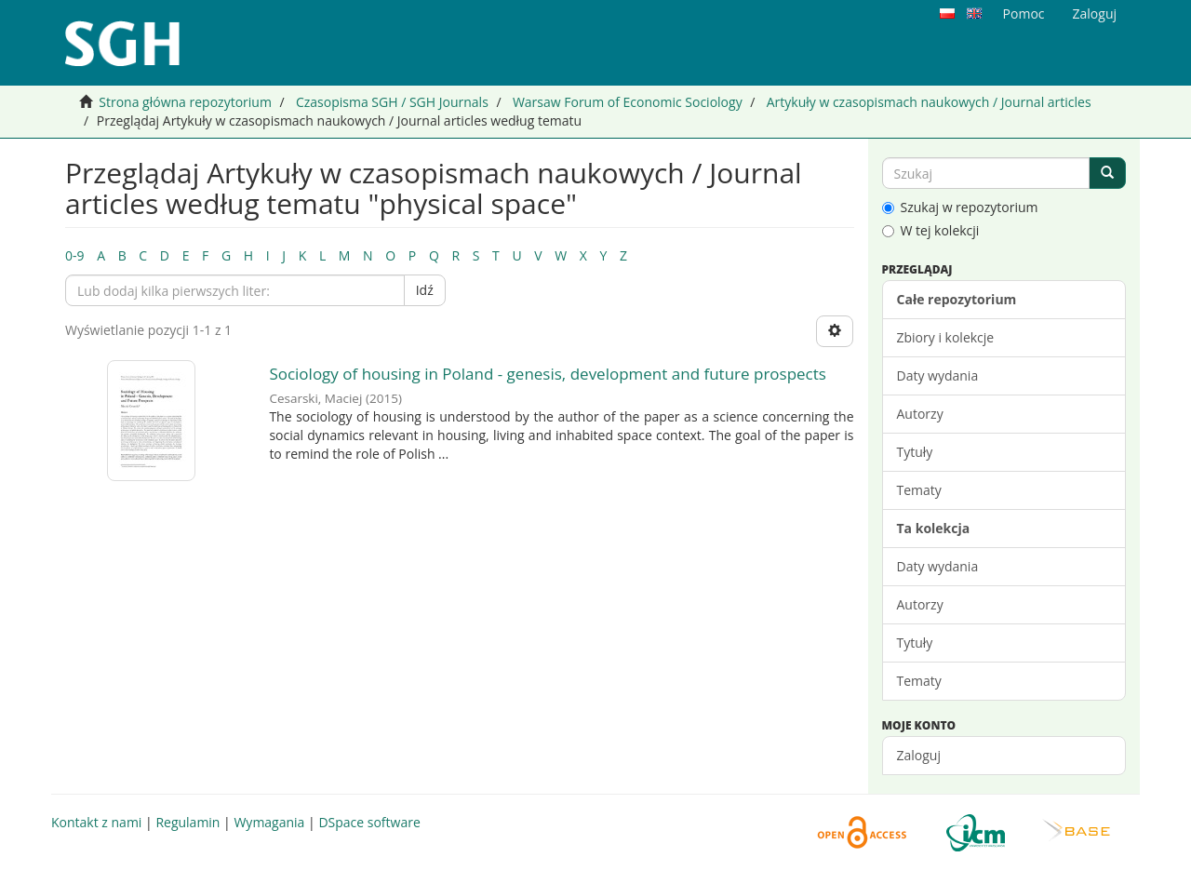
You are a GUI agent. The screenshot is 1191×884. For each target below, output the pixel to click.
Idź (425, 290)
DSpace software (369, 822)
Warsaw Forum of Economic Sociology (628, 102)
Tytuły (915, 452)
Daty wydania (938, 375)
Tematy (919, 490)
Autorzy (920, 413)
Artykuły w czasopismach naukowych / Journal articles (929, 102)
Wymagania (269, 822)
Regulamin (187, 822)
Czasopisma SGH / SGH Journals (392, 102)
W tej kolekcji (931, 230)
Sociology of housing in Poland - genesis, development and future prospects (547, 373)
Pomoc (1024, 13)
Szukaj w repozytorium (960, 207)
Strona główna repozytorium (185, 102)
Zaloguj (919, 755)
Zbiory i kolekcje (946, 337)
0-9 (75, 255)
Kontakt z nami (96, 822)
